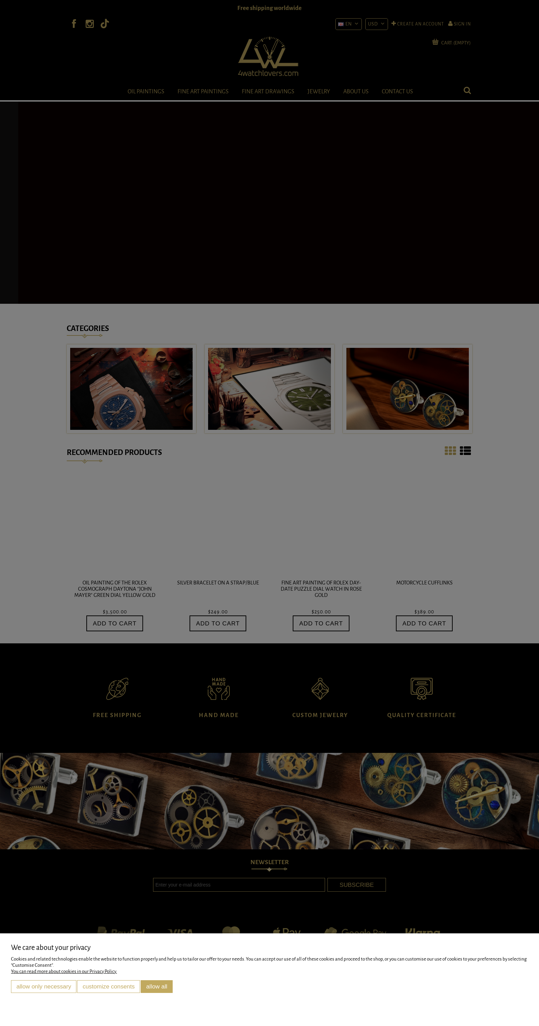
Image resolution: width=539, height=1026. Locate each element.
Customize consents (109, 986)
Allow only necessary (44, 986)
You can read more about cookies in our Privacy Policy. (64, 971)
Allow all (156, 986)
